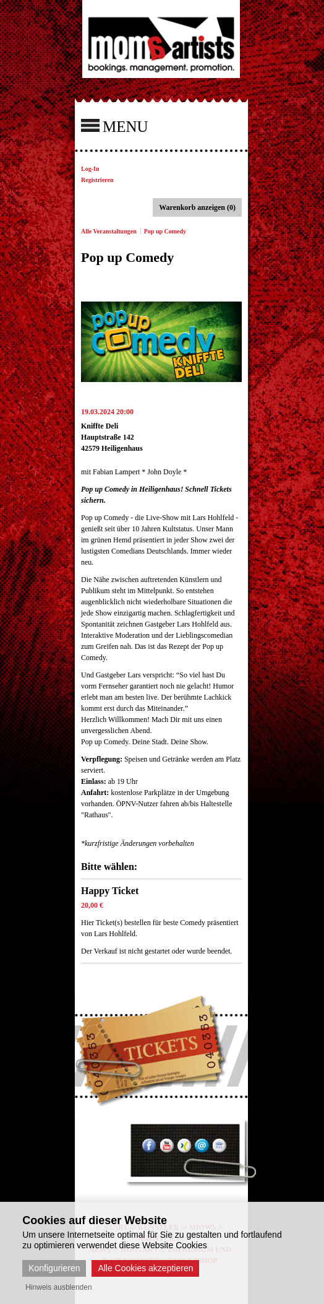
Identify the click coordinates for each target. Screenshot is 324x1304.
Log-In (90, 168)
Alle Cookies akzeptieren (145, 1268)
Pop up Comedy (165, 231)
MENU (114, 126)
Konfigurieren (54, 1268)
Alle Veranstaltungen (109, 231)
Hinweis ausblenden (58, 1287)
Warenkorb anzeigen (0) (197, 207)
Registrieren (97, 179)
